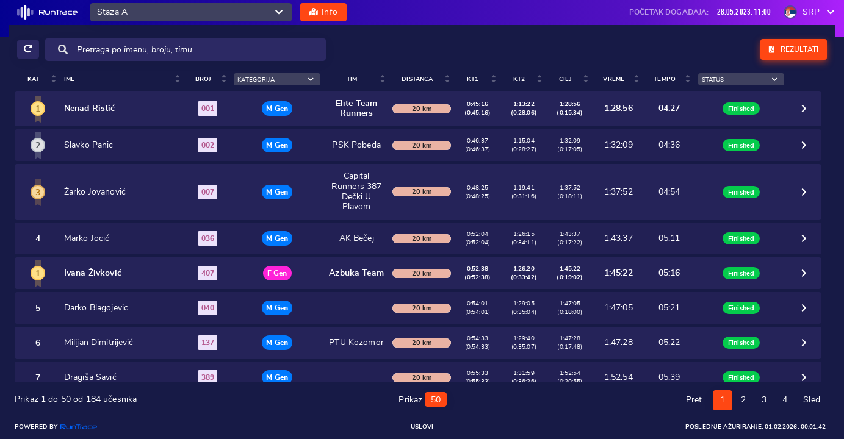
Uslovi (422, 427)
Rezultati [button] (793, 49)
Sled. (812, 399)
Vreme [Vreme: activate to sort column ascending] (657, 79)
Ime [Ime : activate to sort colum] (54, 79)
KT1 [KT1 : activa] (533, 79)
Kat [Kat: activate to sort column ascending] (25, 79)
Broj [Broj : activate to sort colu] (186, 79)
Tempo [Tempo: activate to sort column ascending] (702, 79)
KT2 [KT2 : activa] (574, 79)
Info (323, 12)
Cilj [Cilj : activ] (614, 79)
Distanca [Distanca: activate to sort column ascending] (484, 79)
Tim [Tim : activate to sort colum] (364, 79)
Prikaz (423, 398)
